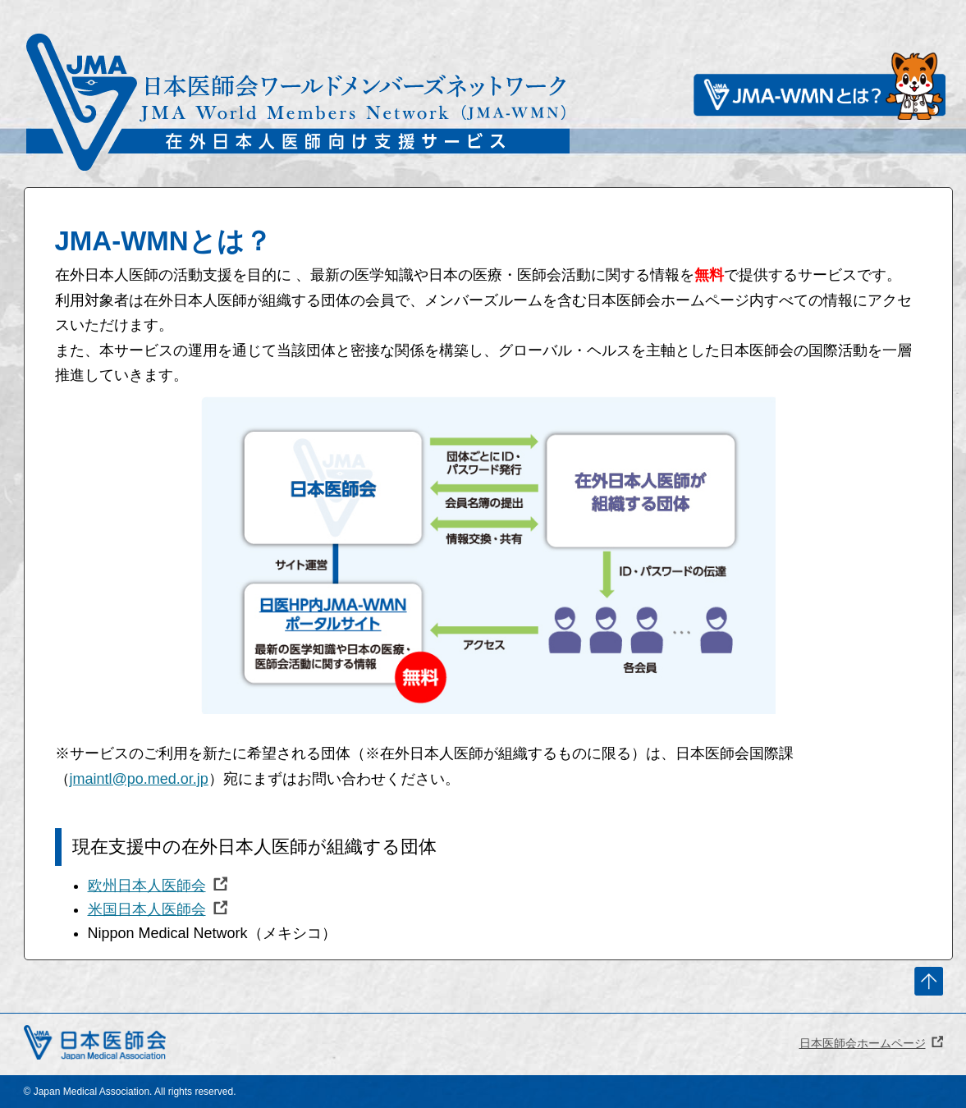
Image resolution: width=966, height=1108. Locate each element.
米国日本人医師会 (147, 909)
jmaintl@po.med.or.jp (139, 779)
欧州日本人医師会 (147, 885)
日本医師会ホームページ (862, 1043)
